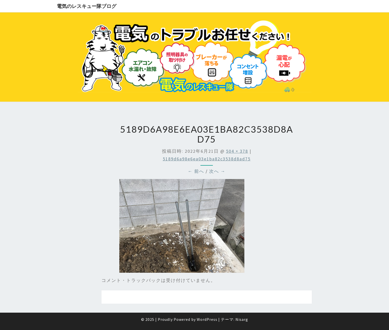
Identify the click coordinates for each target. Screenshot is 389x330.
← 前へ (196, 171)
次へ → (217, 171)
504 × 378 (237, 151)
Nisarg (241, 319)
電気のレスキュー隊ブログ (86, 6)
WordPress (207, 319)
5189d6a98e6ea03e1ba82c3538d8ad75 (207, 159)
